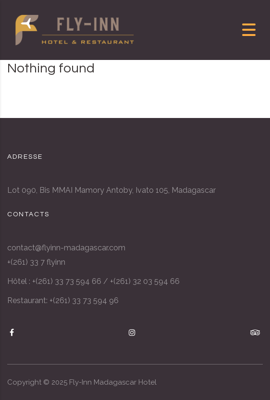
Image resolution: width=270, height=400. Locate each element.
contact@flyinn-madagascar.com (66, 247)
